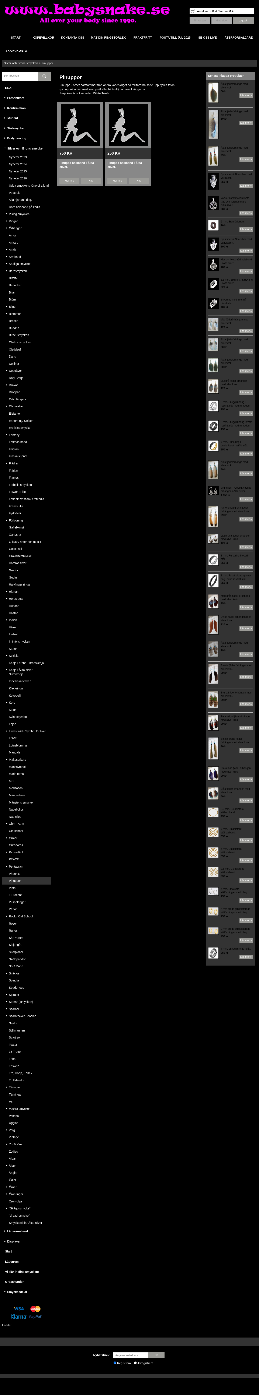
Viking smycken (19, 214)
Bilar (12, 292)
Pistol (12, 888)
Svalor (13, 1023)
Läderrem (12, 1261)
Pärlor (13, 909)
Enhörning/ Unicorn (21, 420)
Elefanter (15, 413)
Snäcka (14, 973)
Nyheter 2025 (18, 171)
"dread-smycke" (19, 1215)
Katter (13, 648)
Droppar (14, 392)
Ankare (13, 242)
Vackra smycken (20, 1108)
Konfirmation (16, 108)
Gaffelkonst (16, 527)
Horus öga (16, 598)
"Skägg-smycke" (20, 1208)
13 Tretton (15, 1051)
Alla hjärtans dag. (20, 199)
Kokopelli (15, 695)
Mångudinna (17, 795)
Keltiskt (13, 655)
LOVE (13, 738)
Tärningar (15, 1094)
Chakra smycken (20, 342)
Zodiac (13, 1151)
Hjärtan (13, 591)
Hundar (14, 606)
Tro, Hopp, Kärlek (20, 1073)
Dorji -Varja (16, 378)
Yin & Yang (16, 1144)
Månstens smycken (21, 802)
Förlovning (16, 520)
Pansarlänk (16, 852)
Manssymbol (17, 767)
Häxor (13, 627)
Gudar (13, 577)
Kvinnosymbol (18, 716)
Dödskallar (16, 406)
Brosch (13, 321)
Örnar (13, 1187)
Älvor (12, 1165)
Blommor (15, 314)
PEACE (14, 859)
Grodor (13, 570)
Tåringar (14, 1087)
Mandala (14, 752)
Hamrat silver (17, 563)
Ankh (12, 249)
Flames (14, 477)
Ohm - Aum (16, 823)
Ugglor (13, 1123)
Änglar (13, 1172)
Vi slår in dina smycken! (22, 1271)
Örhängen (15, 228)
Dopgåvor (15, 370)
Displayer (14, 1241)
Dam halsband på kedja (24, 207)
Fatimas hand (18, 442)
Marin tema (16, 774)
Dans (12, 356)
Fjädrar (13, 463)
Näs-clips (15, 816)
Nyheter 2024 (18, 164)
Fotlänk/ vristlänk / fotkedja (26, 499)
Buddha (14, 328)
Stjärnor (14, 1009)
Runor (13, 930)
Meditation (16, 788)
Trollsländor (16, 1080)
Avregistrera (145, 1363)
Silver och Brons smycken (21, 63)
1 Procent (15, 895)
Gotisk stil (15, 549)
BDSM (13, 278)
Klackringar (16, 688)
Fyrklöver (15, 513)
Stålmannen (17, 1030)
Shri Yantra (16, 937)
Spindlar (14, 980)
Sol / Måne (16, 966)
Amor (12, 235)
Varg (12, 1130)
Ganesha (15, 534)
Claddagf (15, 349)
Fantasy (14, 435)
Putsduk (14, 192)
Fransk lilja (16, 506)
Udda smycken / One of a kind (29, 185)
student (12, 118)
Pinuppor (47, 63)
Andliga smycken (20, 264)
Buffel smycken (19, 335)
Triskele (14, 1066)
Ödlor (12, 1180)
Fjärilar (13, 470)
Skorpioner (16, 952)
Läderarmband (17, 1231)
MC (11, 781)
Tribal (12, 1059)
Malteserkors (17, 759)
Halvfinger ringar (20, 584)
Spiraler (14, 995)
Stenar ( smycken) (21, 1002)
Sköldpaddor (17, 959)
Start (8, 1251)
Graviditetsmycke (20, 556)
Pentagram (16, 866)
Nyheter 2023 (18, 157)
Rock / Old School (21, 916)
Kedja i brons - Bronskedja (26, 663)
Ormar (13, 838)
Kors (12, 702)
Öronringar (16, 1194)
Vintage (14, 1137)
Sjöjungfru (15, 944)
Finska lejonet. (18, 456)
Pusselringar (17, 902)
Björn (12, 299)
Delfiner (14, 363)
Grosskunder (14, 1281)
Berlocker (15, 285)
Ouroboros (16, 845)
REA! (8, 87)
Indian (13, 620)
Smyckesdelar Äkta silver (25, 1222)
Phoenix (14, 873)
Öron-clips (16, 1201)
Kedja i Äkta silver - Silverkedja (21, 672)
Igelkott (13, 634)
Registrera (124, 1363)
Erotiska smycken (20, 427)
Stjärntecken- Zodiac (22, 1016)
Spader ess (16, 987)
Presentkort (15, 98)
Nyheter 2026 (18, 178)
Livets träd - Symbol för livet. (27, 731)
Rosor (13, 923)
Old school (16, 831)
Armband (15, 257)
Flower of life (17, 491)
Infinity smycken (19, 641)
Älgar (12, 1158)
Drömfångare (17, 399)
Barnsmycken (18, 271)
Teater (13, 1044)
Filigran (14, 449)
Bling (12, 306)
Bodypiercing (16, 138)
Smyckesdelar (17, 1292)
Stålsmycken (16, 128)
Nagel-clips (16, 809)
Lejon (12, 724)
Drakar (13, 385)
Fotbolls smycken (20, 484)
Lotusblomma (18, 745)
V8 (11, 1101)
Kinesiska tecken (20, 681)
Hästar (13, 613)
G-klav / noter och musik (25, 542)
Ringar (13, 221)
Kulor (12, 709)
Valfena (14, 1116)
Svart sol (14, 1037)
